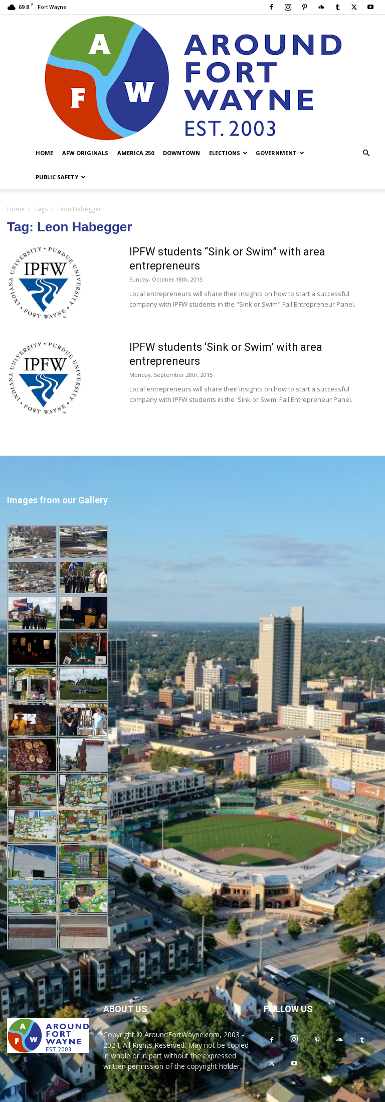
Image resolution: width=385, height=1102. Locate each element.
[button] (366, 153)
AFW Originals (85, 153)
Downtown (181, 153)
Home (44, 153)
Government (280, 153)
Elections (228, 153)
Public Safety (61, 177)
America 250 (135, 153)
